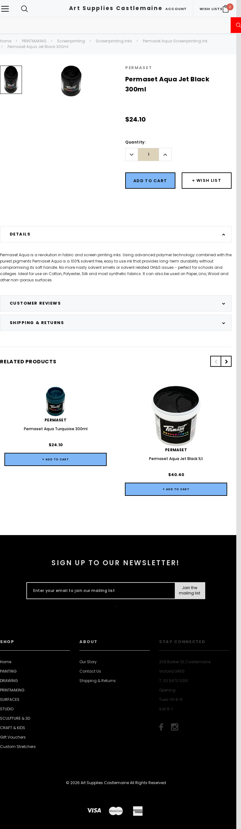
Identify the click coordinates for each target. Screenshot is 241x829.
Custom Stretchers (18, 746)
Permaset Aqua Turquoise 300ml (56, 428)
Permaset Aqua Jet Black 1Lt (176, 458)
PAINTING (8, 671)
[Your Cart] (225, 9)
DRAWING (9, 680)
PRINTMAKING (34, 41)
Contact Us (90, 671)
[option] (11, 82)
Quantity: (135, 142)
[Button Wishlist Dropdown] (207, 180)
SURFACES (9, 699)
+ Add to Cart (55, 459)
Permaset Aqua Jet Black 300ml (38, 46)
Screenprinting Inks (114, 41)
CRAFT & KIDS (12, 727)
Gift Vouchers (13, 737)
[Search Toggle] (24, 8)
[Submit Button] (190, 591)
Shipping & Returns (97, 680)
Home (5, 41)
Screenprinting (71, 41)
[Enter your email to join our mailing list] (99, 591)
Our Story (88, 661)
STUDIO (6, 709)
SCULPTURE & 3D (15, 718)
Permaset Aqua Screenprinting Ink (175, 41)
